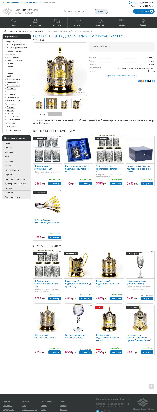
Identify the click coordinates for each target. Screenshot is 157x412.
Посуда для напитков (15, 179)
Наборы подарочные (13, 42)
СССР (9, 76)
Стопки (8, 165)
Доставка (64, 402)
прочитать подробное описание (122, 75)
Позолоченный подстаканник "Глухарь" (45, 336)
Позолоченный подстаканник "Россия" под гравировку (78, 284)
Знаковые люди (13, 85)
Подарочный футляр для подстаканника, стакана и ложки (139, 169)
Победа (10, 73)
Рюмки (8, 156)
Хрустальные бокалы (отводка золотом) (136, 282)
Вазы (7, 143)
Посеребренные (13, 119)
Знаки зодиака (13, 57)
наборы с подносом (15, 51)
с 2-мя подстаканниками (17, 48)
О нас (24, 406)
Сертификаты (8, 409)
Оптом (25, 2)
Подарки (9, 188)
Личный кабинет (48, 2)
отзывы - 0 (55, 114)
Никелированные (14, 113)
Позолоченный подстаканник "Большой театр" (107, 284)
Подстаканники (10, 37)
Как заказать (46, 402)
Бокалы (8, 147)
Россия (10, 70)
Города (10, 67)
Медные (10, 110)
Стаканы (9, 161)
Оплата (44, 406)
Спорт (9, 91)
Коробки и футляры (13, 130)
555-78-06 (147, 6)
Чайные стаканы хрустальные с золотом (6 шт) (108, 169)
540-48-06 (147, 2)
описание (41, 114)
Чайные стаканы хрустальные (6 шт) (43, 167)
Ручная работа (11, 123)
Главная (6, 402)
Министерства (12, 82)
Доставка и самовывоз (11, 2)
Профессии (11, 88)
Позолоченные (13, 116)
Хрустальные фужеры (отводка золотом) (75, 336)
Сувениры (9, 192)
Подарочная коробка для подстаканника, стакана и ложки (77, 169)
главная (15, 31)
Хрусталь (25, 402)
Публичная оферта (29, 409)
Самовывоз (7, 406)
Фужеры (9, 152)
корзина (146, 11)
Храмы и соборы (13, 100)
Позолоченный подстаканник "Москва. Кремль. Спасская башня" (139, 338)
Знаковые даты (13, 79)
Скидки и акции (12, 197)
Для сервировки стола (15, 183)
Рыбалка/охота (13, 97)
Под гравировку (11, 127)
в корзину (54, 183)
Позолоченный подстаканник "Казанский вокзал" (108, 338)
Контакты (33, 2)
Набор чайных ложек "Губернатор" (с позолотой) (46, 221)
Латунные (11, 107)
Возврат (63, 406)
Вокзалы (10, 64)
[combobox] (80, 11)
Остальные (11, 94)
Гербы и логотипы (14, 60)
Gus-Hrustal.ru (122, 399)
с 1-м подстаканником (16, 45)
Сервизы (9, 174)
